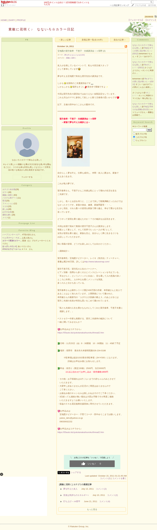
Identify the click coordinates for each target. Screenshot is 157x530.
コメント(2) (105, 478)
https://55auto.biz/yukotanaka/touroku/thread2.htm (81, 332)
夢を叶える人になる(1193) (74, 55)
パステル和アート (9, 198)
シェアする (76, 472)
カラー (5, 192)
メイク (5, 218)
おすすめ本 (7, 212)
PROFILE (21, 20)
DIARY (12, 20)
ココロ (5, 206)
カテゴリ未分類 (9, 189)
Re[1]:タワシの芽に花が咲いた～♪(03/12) (142, 51)
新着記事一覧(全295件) (92, 40)
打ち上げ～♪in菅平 (71, 501)
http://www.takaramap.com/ (97, 261)
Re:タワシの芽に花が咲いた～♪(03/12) (143, 81)
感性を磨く (7, 215)
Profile (27, 128)
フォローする (27, 177)
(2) (104, 51)
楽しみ (5, 209)
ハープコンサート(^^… (12, 234)
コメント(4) (104, 501)
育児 (4, 201)
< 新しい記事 (65, 40)
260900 (149, 17)
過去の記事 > (120, 40)
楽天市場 (152, 5)
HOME (4, 20)
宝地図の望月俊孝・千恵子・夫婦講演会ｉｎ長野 (80, 51)
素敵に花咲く (8, 195)
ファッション (10, 5)
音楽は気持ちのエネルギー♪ (76, 495)
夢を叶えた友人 (70, 489)
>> (119, 5)
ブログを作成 (140, 5)
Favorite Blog (27, 230)
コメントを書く (119, 478)
